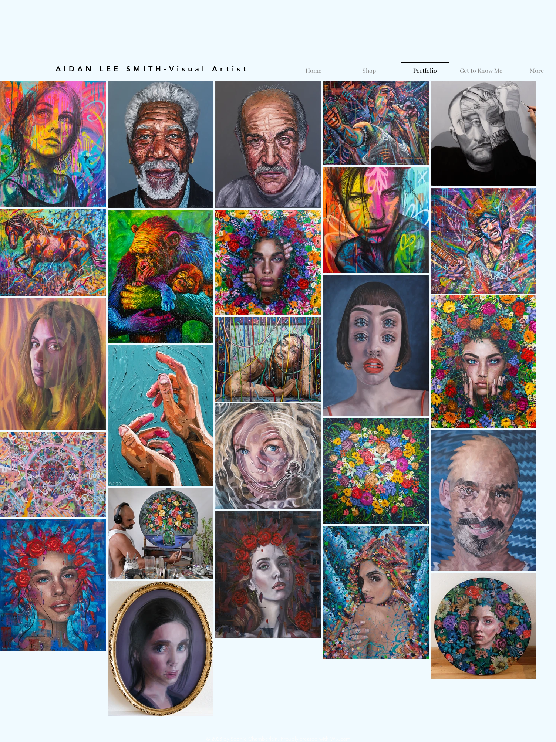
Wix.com (340, 738)
